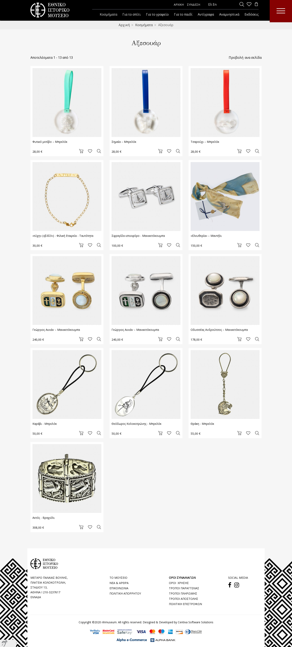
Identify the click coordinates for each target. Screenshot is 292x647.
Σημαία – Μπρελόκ (124, 142)
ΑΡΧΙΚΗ (179, 4)
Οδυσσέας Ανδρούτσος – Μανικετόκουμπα (219, 330)
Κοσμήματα (144, 25)
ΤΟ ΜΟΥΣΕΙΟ (118, 578)
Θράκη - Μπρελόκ (202, 424)
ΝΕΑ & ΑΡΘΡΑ (119, 583)
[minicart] (256, 4)
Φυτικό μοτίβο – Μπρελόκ (49, 142)
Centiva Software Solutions (195, 622)
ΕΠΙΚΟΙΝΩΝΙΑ (119, 588)
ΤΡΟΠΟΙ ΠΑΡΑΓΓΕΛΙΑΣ (184, 588)
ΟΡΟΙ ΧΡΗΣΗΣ (179, 583)
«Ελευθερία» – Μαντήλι (206, 236)
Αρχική (124, 25)
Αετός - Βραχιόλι (43, 518)
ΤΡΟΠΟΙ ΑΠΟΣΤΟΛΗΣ (183, 599)
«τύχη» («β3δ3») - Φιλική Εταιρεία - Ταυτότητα (62, 236)
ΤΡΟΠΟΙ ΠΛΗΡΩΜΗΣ (183, 593)
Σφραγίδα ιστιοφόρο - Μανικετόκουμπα (138, 236)
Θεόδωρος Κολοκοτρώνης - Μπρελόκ (136, 424)
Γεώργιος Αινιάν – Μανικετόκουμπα (56, 330)
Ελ (210, 4)
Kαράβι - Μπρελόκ (44, 424)
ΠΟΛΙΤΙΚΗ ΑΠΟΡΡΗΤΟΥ (125, 593)
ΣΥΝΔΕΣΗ (193, 4)
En (215, 4)
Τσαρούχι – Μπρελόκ (205, 142)
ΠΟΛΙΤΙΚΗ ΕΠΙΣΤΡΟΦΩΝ (185, 604)
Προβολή (236, 57)
